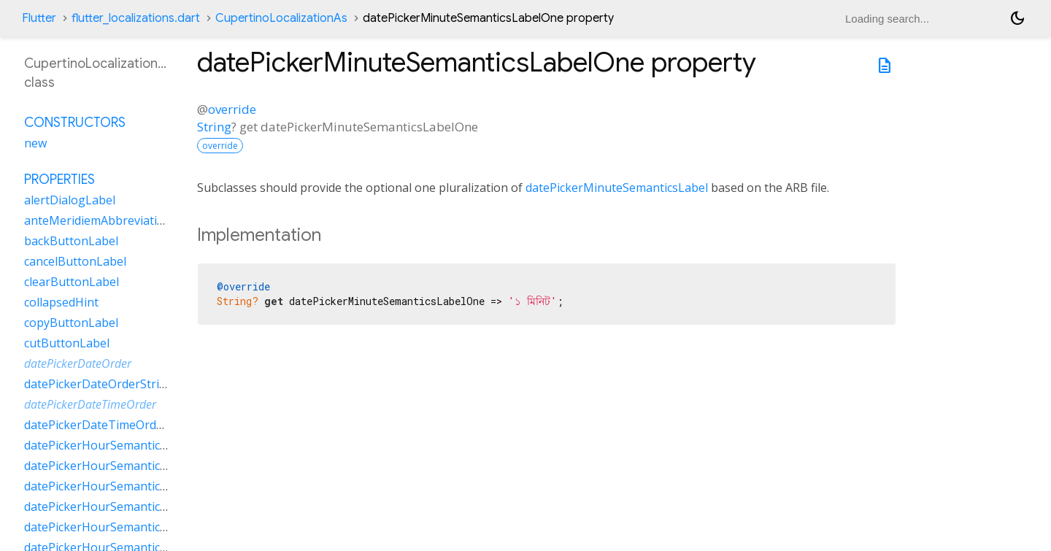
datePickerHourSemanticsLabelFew (120, 445)
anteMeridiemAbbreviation (98, 220)
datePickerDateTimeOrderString (112, 425)
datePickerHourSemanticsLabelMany (125, 466)
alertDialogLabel (69, 200)
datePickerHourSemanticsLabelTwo (122, 527)
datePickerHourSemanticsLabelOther (126, 506)
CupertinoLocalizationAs (281, 18)
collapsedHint (61, 302)
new (35, 143)
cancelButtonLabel (75, 261)
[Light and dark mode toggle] (1017, 18)
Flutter (39, 18)
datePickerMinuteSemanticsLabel (617, 188)
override (232, 109)
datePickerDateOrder (77, 363)
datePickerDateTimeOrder (90, 404)
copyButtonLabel (71, 323)
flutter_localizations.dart (136, 18)
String (214, 126)
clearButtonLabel (71, 282)
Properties (59, 180)
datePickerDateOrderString (99, 384)
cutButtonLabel (66, 343)
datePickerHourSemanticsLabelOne (121, 486)
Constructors (75, 123)
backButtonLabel (71, 241)
